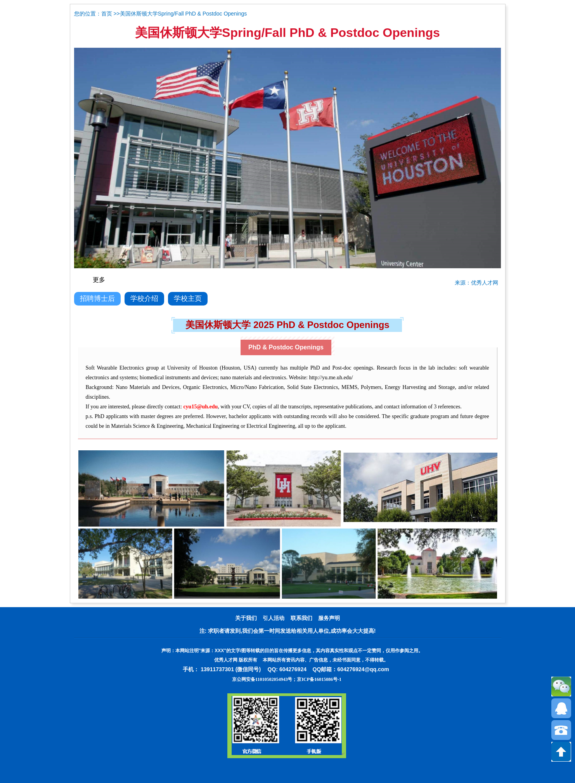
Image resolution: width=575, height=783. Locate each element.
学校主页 (188, 298)
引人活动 (273, 618)
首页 (106, 14)
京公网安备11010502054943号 (262, 679)
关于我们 (246, 618)
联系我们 (301, 618)
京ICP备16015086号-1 (319, 679)
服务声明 (329, 618)
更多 (99, 279)
